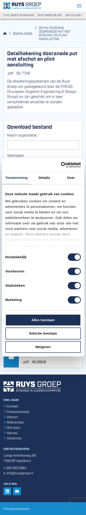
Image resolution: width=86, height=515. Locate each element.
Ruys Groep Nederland (18, 15)
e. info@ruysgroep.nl (18, 473)
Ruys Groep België (50, 15)
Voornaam (15, 155)
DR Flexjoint (74, 15)
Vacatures (12, 438)
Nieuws (10, 433)
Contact (10, 406)
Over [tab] (71, 178)
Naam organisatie (22, 135)
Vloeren (10, 417)
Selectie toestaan (43, 333)
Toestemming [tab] (16, 178)
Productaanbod (16, 411)
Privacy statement (16, 508)
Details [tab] (44, 178)
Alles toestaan (43, 320)
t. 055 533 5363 (14, 467)
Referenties (13, 422)
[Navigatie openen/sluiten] (80, 6)
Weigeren (43, 347)
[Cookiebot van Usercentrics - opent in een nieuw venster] (61, 165)
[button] (7, 491)
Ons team (11, 427)
